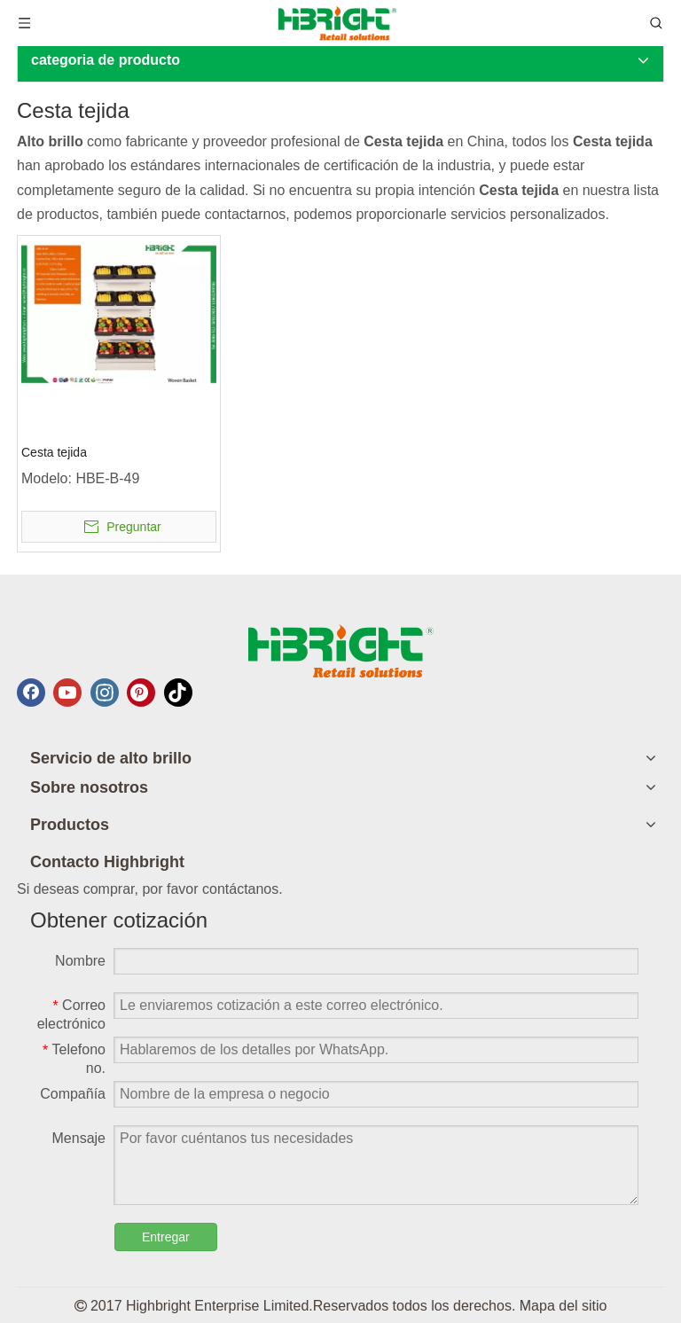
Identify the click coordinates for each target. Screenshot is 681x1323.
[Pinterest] (141, 692)
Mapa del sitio (563, 1305)
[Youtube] (67, 692)
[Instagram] (104, 692)
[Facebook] (31, 692)
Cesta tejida (54, 452)
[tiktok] (178, 692)
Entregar (166, 1237)
